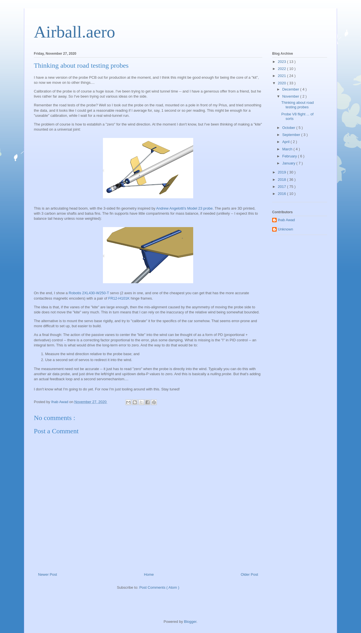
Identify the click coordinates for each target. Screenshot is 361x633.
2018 (282, 179)
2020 (282, 83)
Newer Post (47, 574)
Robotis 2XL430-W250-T (89, 293)
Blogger (190, 621)
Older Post (249, 574)
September (291, 135)
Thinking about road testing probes (297, 104)
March (288, 149)
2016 (282, 194)
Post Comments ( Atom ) (159, 587)
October (289, 128)
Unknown (285, 229)
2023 (282, 62)
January (289, 163)
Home (149, 574)
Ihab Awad (286, 220)
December (291, 89)
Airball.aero (74, 32)
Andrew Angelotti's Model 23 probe (184, 208)
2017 (282, 186)
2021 (282, 76)
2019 (282, 172)
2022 (282, 69)
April (286, 142)
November (291, 96)
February (290, 156)
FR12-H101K (119, 298)
